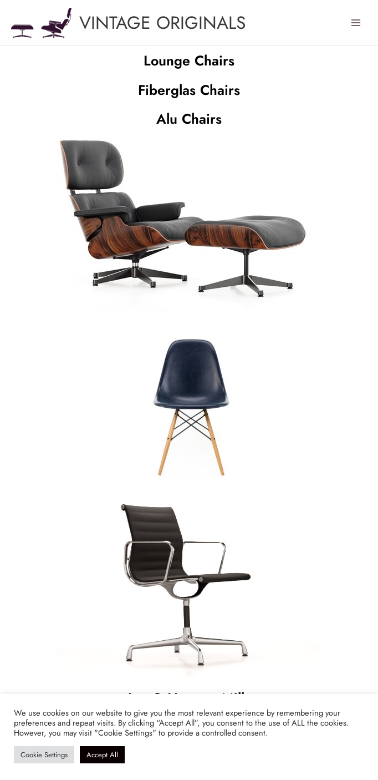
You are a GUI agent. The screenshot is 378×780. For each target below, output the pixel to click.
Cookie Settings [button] (44, 754)
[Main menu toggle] (356, 23)
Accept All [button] (102, 754)
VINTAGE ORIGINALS (162, 23)
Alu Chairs (189, 119)
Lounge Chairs (189, 60)
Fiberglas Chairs (189, 90)
